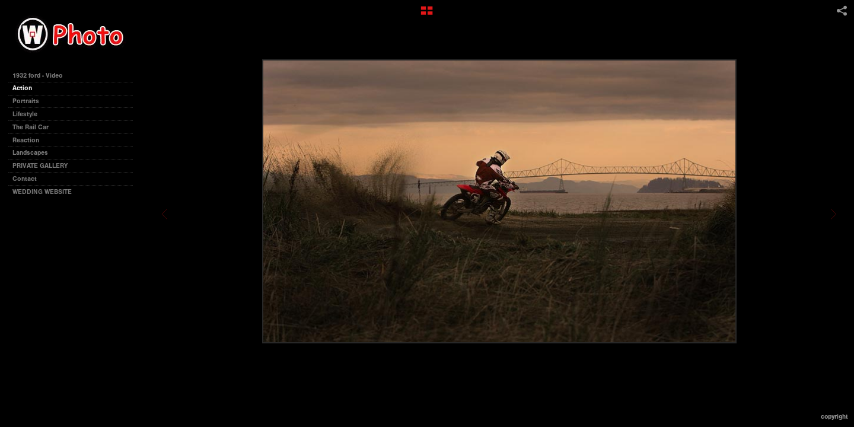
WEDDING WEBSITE (42, 192)
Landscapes (30, 153)
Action (22, 88)
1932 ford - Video (37, 75)
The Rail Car (30, 127)
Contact (24, 179)
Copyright (834, 416)
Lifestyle (24, 114)
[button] (427, 15)
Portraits (25, 101)
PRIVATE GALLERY (40, 166)
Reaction (25, 140)
